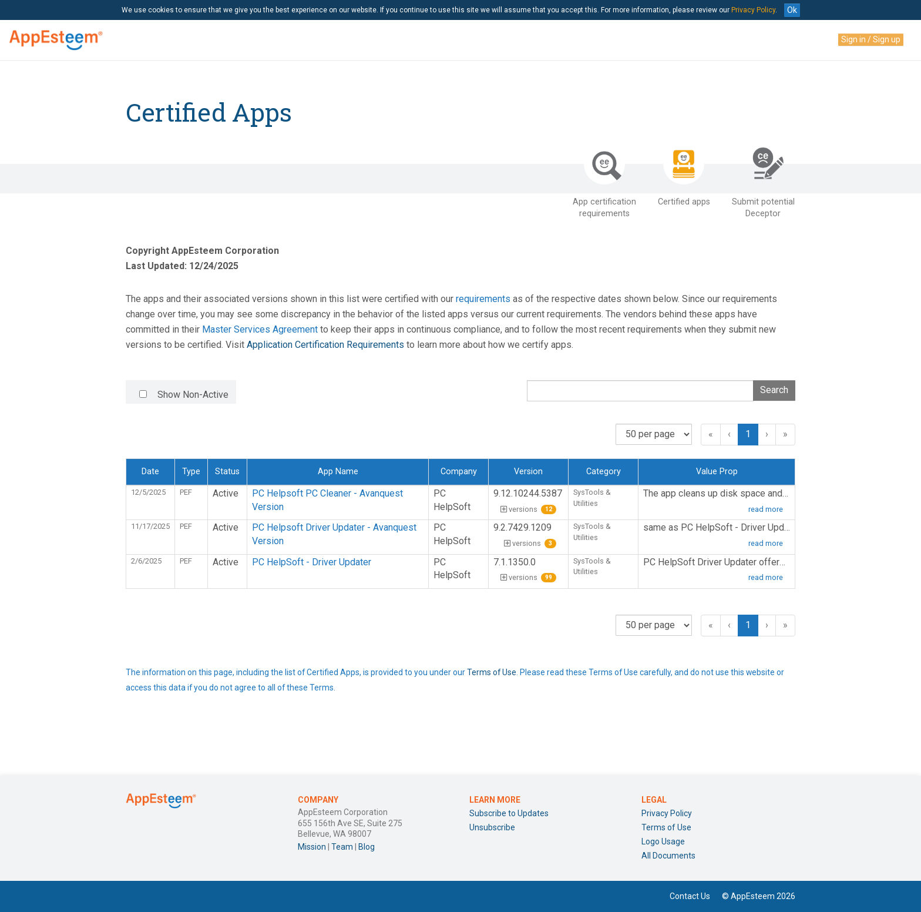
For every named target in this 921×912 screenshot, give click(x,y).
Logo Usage (663, 841)
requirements (483, 298)
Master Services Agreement (260, 329)
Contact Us (690, 896)
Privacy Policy (753, 10)
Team (342, 846)
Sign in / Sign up (870, 39)
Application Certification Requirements (325, 344)
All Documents (668, 855)
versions (528, 509)
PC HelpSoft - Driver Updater (311, 562)
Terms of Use (491, 672)
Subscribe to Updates (509, 813)
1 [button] (748, 434)
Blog (366, 846)
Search (774, 389)
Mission (312, 846)
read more (765, 509)
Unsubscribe (492, 827)
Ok (792, 10)
